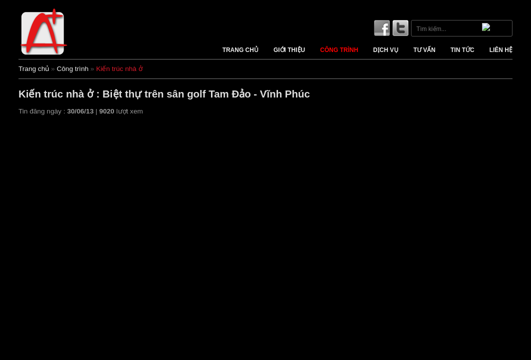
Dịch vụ (385, 50)
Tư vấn (425, 50)
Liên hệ (501, 50)
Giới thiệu (289, 50)
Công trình (339, 50)
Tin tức (462, 50)
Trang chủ (240, 50)
